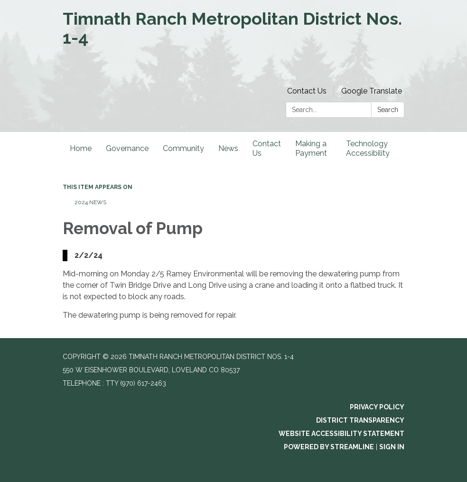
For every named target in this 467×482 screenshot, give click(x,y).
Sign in (391, 447)
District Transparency (360, 420)
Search (387, 109)
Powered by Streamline (329, 447)
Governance (127, 148)
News (228, 148)
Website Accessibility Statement (341, 433)
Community (183, 148)
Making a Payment (311, 148)
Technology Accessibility (368, 148)
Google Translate (371, 90)
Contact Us (307, 90)
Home (81, 148)
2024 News (90, 202)
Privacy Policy (377, 407)
